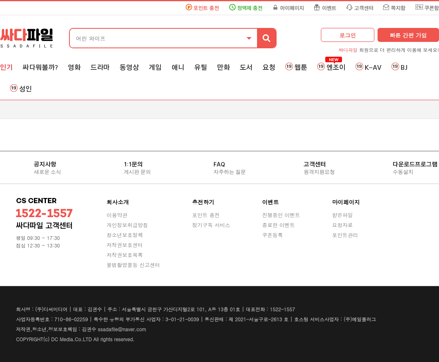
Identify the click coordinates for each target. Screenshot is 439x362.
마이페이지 (292, 8)
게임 (155, 67)
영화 (74, 67)
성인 (25, 89)
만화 (223, 67)
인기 (6, 67)
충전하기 (203, 202)
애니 (178, 67)
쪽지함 (398, 8)
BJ (404, 67)
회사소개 (118, 202)
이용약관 (117, 215)
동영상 (129, 67)
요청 (269, 67)
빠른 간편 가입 (408, 35)
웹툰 (301, 67)
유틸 (200, 67)
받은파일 (342, 215)
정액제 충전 (250, 8)
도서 (246, 67)
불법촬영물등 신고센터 (133, 265)
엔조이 (336, 67)
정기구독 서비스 (211, 225)
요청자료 (342, 225)
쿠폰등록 (272, 235)
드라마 (100, 67)
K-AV (373, 67)
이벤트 (329, 8)
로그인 (347, 35)
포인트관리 (345, 235)
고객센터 (364, 8)
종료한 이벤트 (278, 225)
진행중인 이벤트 (281, 215)
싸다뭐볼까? (40, 67)
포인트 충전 (206, 8)
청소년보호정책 (125, 235)
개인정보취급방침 (127, 225)
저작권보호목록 (125, 255)
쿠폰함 (432, 8)
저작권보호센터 (125, 245)
